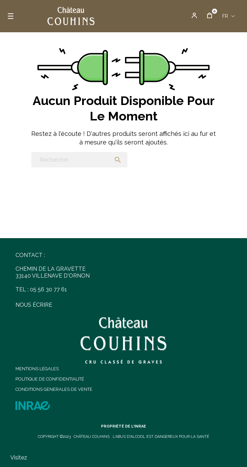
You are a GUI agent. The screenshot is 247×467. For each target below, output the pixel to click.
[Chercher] (79, 159)
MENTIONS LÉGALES (37, 368)
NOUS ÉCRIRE (33, 305)
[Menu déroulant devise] (228, 16)
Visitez (18, 457)
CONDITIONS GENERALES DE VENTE (53, 389)
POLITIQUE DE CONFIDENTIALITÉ (49, 379)
